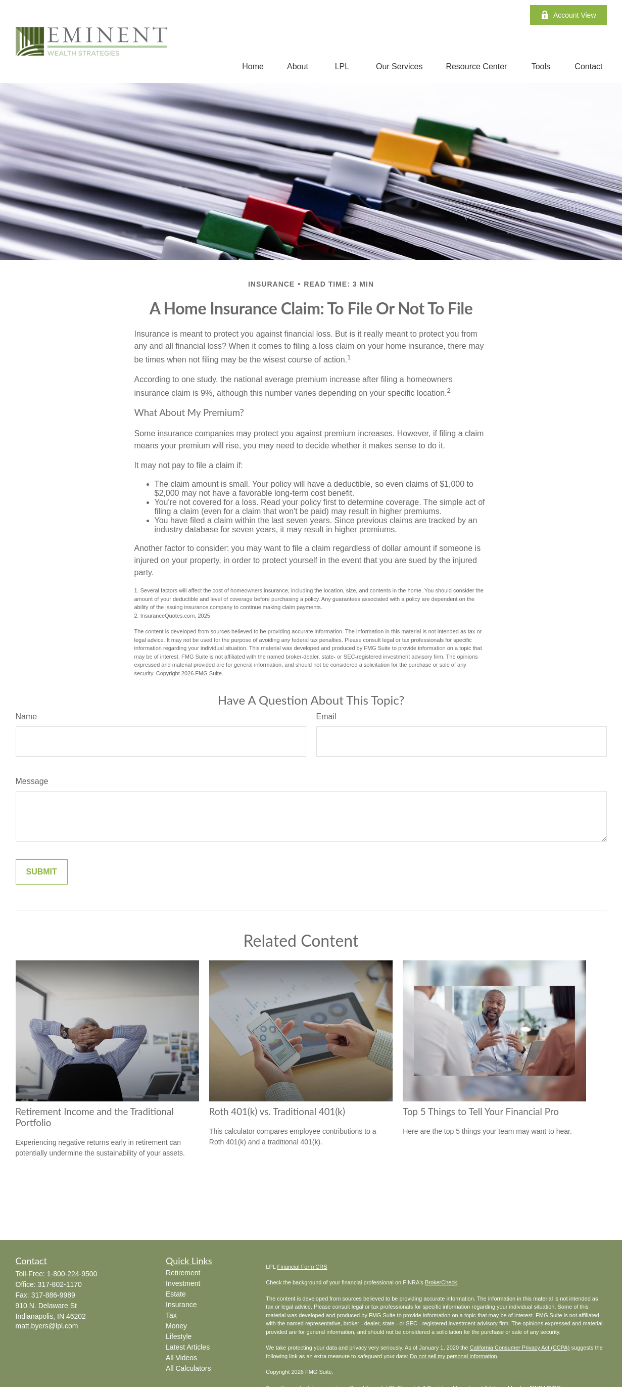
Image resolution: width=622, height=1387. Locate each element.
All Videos (181, 1358)
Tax (171, 1315)
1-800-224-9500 (72, 1274)
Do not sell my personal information (453, 1356)
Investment (183, 1283)
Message (32, 781)
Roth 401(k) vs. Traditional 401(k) (277, 1111)
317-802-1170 (60, 1284)
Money (176, 1326)
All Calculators (188, 1368)
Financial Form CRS (302, 1267)
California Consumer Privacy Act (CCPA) (519, 1348)
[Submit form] (42, 872)
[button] (253, 66)
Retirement (183, 1273)
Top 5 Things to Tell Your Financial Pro (481, 1111)
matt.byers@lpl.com (47, 1326)
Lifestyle (179, 1336)
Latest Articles (188, 1347)
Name (26, 716)
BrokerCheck (441, 1282)
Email (326, 716)
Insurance (181, 1305)
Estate (176, 1294)
